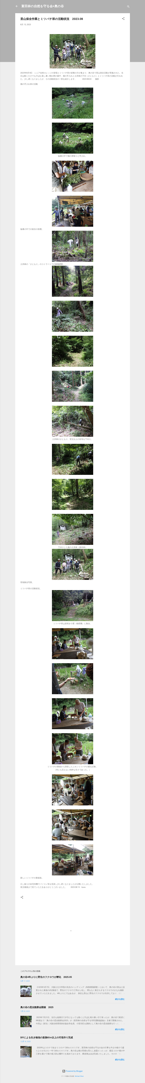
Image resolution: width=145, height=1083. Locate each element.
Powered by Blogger (72, 1071)
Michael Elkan (79, 1076)
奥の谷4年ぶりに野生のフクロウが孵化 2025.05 (46, 977)
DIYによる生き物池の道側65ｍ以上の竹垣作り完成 (46, 1037)
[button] (123, 19)
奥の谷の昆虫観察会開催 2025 (36, 1007)
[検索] (128, 7)
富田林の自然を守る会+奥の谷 (42, 6)
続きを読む (120, 999)
